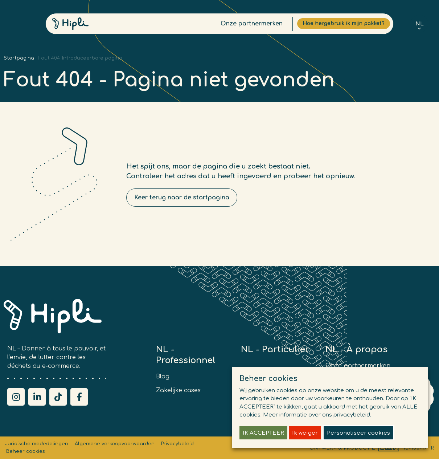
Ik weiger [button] (305, 433)
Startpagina (19, 58)
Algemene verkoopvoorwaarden (115, 443)
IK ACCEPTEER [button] (263, 433)
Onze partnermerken (237, 25)
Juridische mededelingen (36, 443)
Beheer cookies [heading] (268, 378)
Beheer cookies (25, 451)
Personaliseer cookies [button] (358, 433)
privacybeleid (351, 415)
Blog (162, 376)
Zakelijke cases (178, 390)
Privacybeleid (177, 443)
